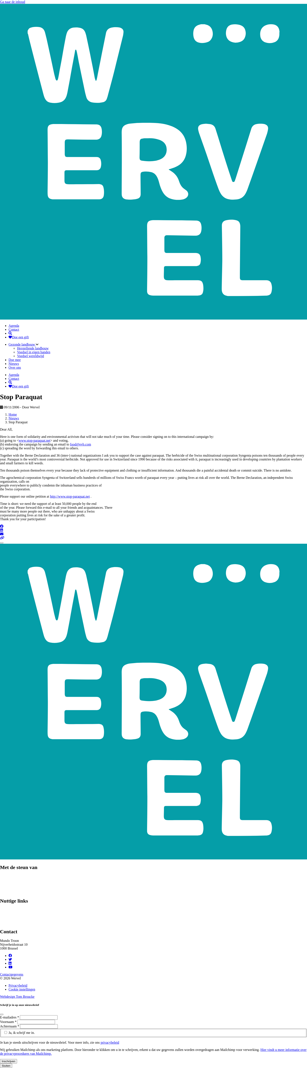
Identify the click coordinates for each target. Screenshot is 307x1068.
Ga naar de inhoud (12, 2)
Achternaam (10, 1026)
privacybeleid (110, 1042)
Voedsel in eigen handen (33, 352)
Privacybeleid (18, 985)
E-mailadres (10, 1017)
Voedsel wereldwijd (30, 356)
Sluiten (6, 1065)
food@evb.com (80, 444)
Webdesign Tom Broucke (17, 996)
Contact (14, 329)
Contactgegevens (11, 974)
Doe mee (15, 360)
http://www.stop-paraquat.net (70, 496)
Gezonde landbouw (22, 344)
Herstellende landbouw (33, 348)
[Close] (1, 542)
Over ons (15, 367)
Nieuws (14, 363)
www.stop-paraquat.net (34, 440)
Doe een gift (19, 337)
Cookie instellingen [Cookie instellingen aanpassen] (22, 989)
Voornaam (8, 1022)
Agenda (14, 325)
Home (13, 414)
